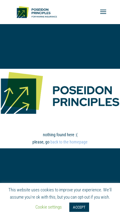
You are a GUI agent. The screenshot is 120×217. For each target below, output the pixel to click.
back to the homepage (69, 142)
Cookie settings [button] (48, 207)
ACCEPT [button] (79, 207)
